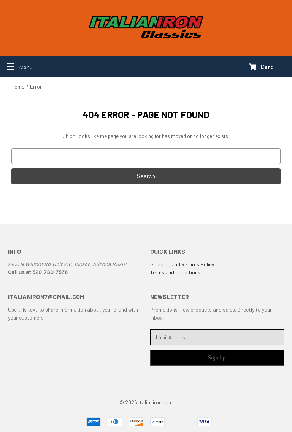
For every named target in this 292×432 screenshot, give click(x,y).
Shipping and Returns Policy (182, 264)
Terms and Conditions (175, 272)
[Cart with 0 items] (261, 67)
